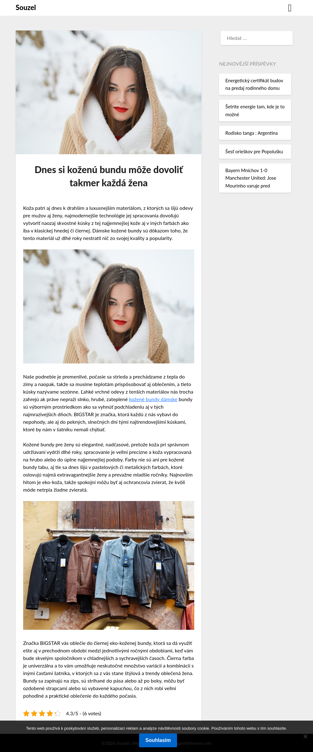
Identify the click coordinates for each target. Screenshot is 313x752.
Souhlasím (158, 740)
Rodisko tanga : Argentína (251, 133)
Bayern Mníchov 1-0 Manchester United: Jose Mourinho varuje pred (250, 177)
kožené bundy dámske (153, 399)
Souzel (26, 7)
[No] (305, 736)
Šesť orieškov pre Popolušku (254, 151)
